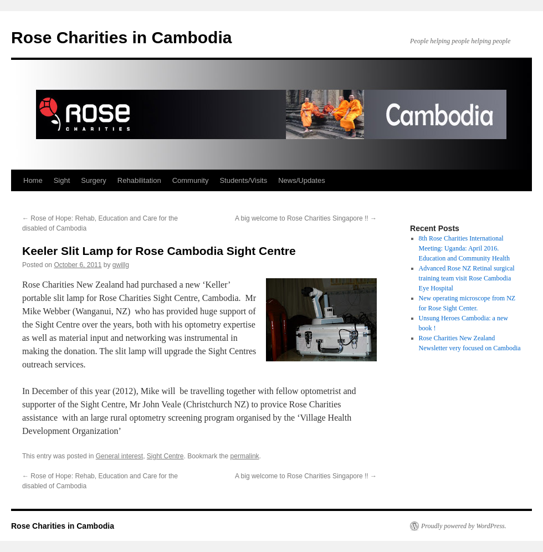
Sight (62, 180)
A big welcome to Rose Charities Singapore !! (306, 218)
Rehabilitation (139, 180)
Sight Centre (165, 456)
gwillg (120, 265)
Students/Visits (243, 180)
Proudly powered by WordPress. (463, 526)
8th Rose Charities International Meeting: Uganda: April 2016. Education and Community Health (464, 248)
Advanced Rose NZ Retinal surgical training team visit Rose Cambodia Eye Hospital (467, 278)
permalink (244, 456)
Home (33, 180)
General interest (119, 456)
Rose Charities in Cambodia (121, 37)
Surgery (93, 180)
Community (190, 180)
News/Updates (301, 180)
